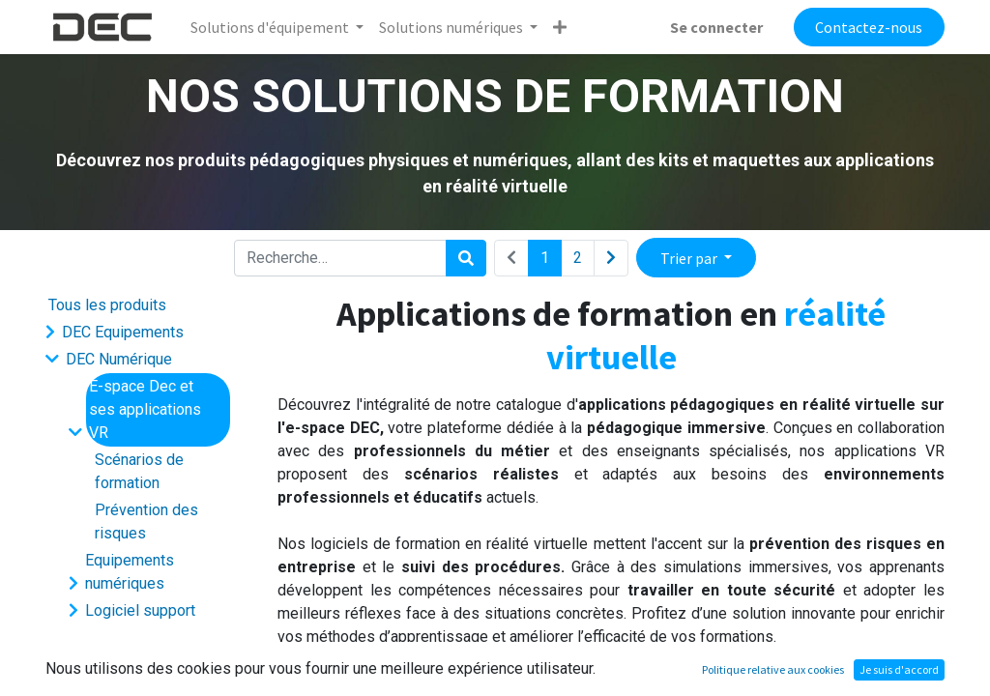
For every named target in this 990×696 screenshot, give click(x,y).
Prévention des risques (146, 521)
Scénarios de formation (139, 471)
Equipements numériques (129, 572)
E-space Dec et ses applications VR (145, 409)
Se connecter (716, 27)
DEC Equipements (123, 332)
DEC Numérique (119, 359)
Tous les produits (107, 305)
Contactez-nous (868, 27)
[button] (559, 27)
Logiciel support (140, 610)
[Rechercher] (466, 258)
